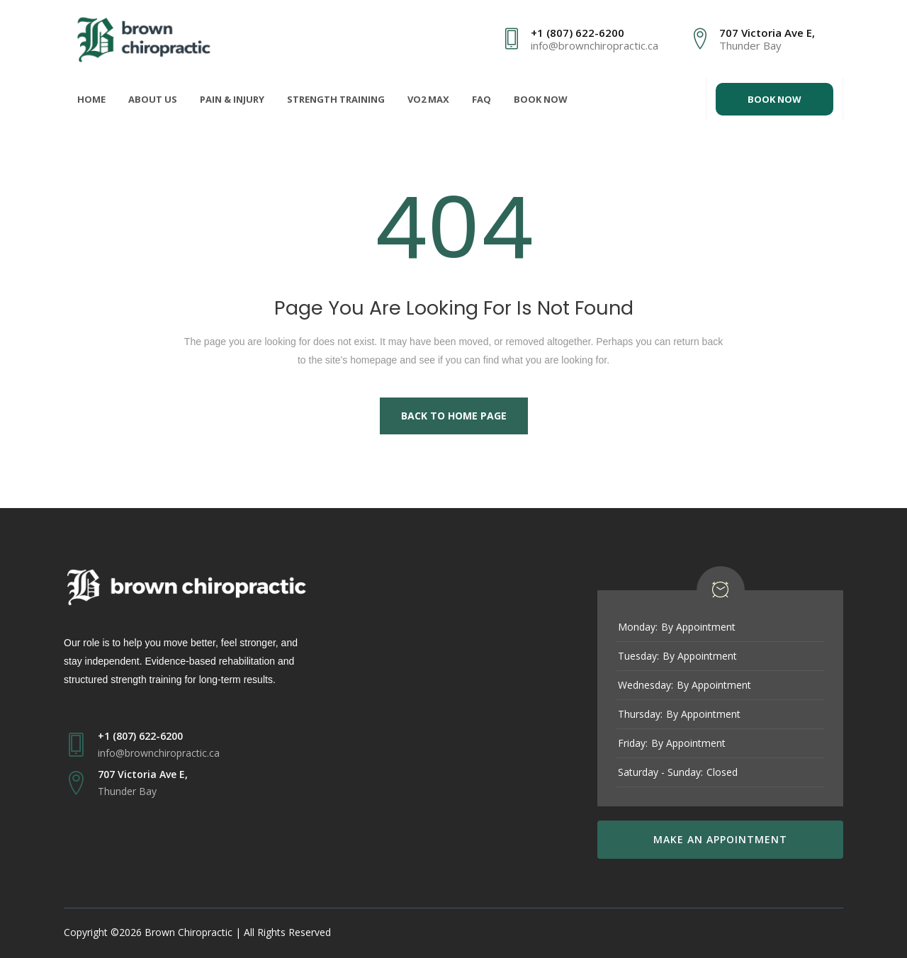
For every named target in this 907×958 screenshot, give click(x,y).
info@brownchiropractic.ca (594, 45)
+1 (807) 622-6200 (577, 32)
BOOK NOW (774, 99)
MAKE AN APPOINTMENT (720, 839)
